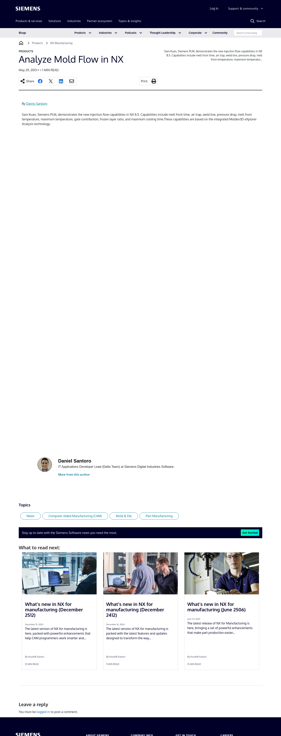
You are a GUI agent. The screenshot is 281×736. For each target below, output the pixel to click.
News (31, 516)
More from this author (74, 474)
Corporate (195, 32)
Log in (214, 8)
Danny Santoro (36, 104)
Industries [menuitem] (74, 21)
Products (80, 32)
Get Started (250, 532)
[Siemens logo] (28, 9)
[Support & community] (246, 8)
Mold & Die (124, 516)
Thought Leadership (162, 32)
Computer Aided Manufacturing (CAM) (75, 516)
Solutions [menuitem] (54, 21)
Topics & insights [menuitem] (129, 21)
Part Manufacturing (159, 516)
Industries (105, 32)
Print (144, 81)
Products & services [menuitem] (29, 21)
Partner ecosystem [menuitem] (99, 21)
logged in (43, 712)
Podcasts (130, 32)
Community (220, 32)
